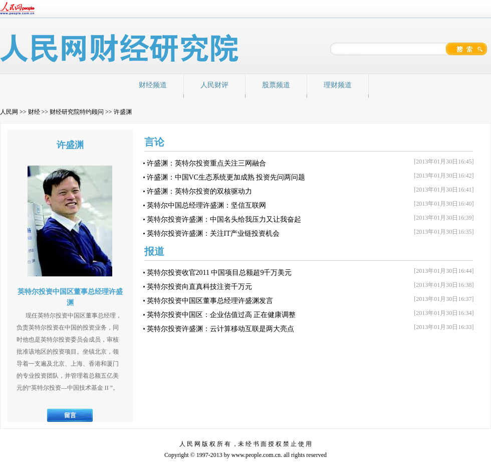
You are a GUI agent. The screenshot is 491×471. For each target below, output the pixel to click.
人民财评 (214, 85)
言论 (154, 141)
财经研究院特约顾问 (77, 111)
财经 (34, 111)
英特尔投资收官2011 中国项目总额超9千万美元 (219, 272)
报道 (154, 251)
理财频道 (338, 85)
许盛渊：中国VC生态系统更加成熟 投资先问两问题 (226, 177)
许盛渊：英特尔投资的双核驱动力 (199, 191)
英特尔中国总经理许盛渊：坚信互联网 (206, 205)
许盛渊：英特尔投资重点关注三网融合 (206, 163)
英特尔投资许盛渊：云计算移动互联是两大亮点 (220, 329)
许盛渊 (123, 111)
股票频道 (276, 85)
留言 (70, 415)
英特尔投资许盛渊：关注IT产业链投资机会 (213, 233)
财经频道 (153, 85)
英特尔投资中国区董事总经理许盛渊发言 (210, 300)
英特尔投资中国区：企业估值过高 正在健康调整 (221, 315)
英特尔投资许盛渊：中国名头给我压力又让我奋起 (224, 219)
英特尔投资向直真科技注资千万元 (199, 286)
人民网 (9, 111)
